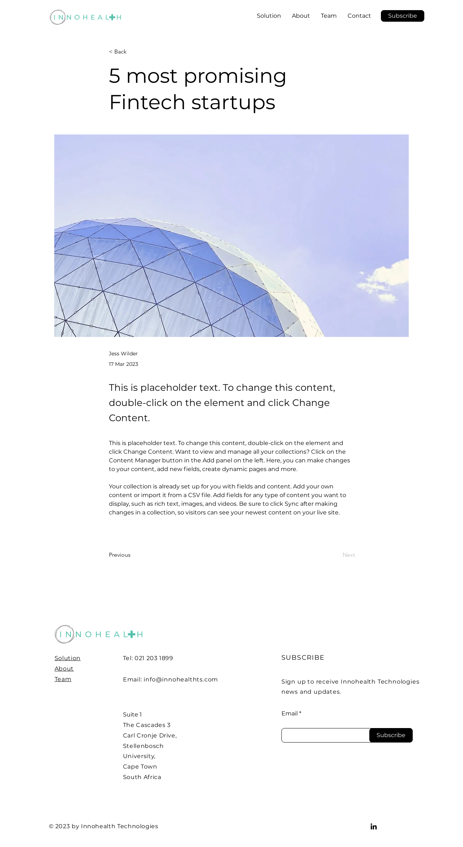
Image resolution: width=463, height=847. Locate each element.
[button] (402, 16)
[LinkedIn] (373, 826)
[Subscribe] (391, 735)
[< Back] (133, 52)
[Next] (337, 555)
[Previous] (133, 555)
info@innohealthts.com (181, 679)
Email (289, 713)
